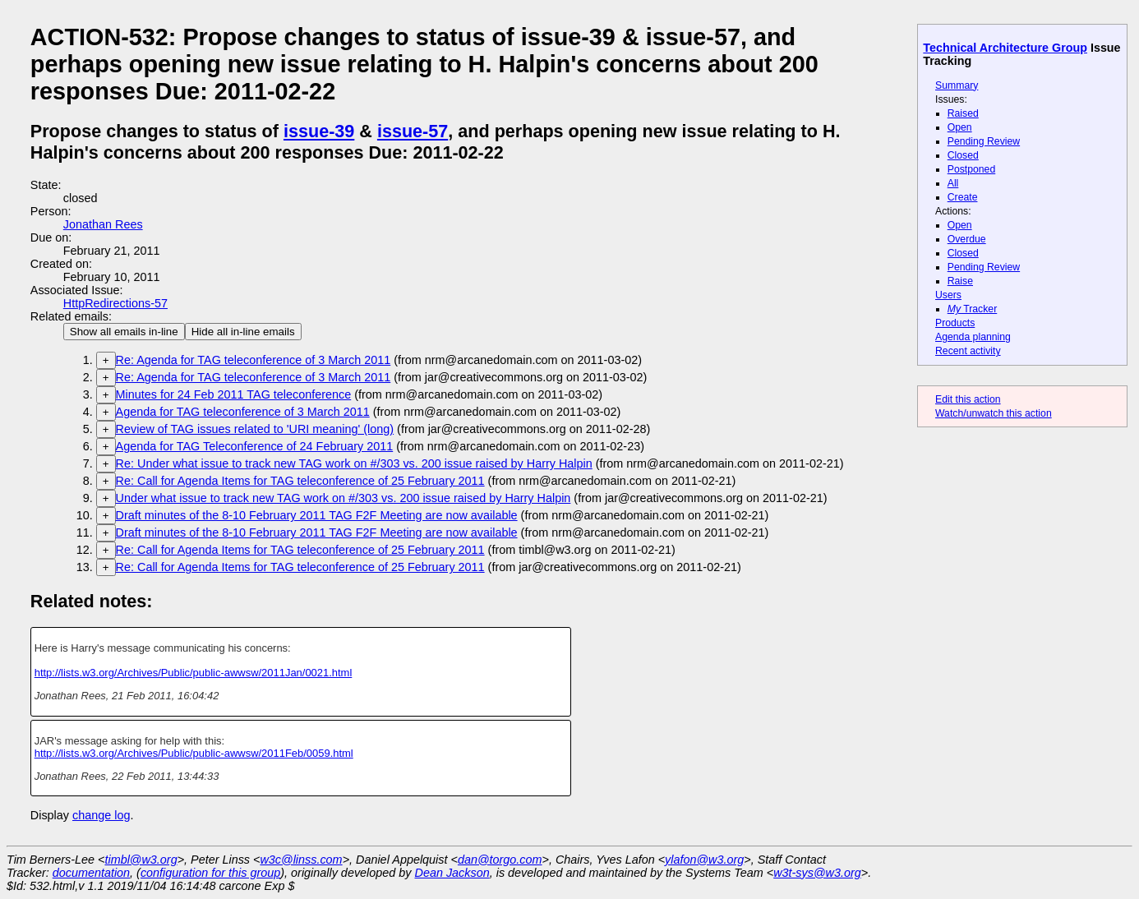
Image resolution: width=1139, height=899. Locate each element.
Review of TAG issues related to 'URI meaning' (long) (255, 429)
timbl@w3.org (140, 859)
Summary (956, 85)
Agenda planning (973, 337)
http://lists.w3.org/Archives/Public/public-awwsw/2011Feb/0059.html (194, 753)
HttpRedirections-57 (115, 303)
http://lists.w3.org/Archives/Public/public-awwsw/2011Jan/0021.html (194, 672)
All (953, 183)
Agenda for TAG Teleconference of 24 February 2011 (255, 446)
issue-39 (319, 131)
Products (955, 323)
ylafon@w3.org (704, 859)
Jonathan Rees (103, 224)
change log (101, 815)
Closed (963, 155)
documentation (91, 872)
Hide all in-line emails (243, 331)
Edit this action (968, 399)
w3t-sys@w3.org (817, 872)
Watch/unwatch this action (993, 413)
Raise (960, 281)
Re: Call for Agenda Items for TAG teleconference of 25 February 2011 (300, 480)
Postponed (972, 169)
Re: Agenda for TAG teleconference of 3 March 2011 (253, 360)
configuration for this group (210, 872)
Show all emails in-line (124, 331)
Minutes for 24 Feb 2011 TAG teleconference (234, 394)
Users (948, 295)
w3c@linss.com (301, 859)
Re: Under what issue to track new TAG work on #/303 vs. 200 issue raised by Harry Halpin (354, 463)
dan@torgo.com (500, 859)
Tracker (973, 309)
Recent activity (968, 351)
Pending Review (984, 141)
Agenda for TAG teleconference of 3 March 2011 (243, 411)
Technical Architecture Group (1005, 47)
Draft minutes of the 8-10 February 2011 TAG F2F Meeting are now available (317, 515)
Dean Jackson (452, 872)
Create (963, 197)
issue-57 (412, 131)
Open (960, 127)
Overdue (967, 239)
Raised (963, 113)
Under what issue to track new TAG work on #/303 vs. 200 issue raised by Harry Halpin (343, 498)
